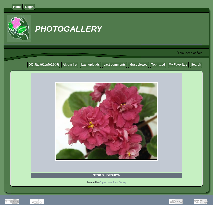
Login (29, 7)
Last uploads (90, 64)
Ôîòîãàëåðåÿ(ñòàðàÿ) (44, 64)
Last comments (114, 64)
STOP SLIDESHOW (106, 175)
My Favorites (178, 64)
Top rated (158, 64)
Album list (70, 64)
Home (17, 7)
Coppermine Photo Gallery (112, 182)
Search (196, 64)
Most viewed (138, 64)
